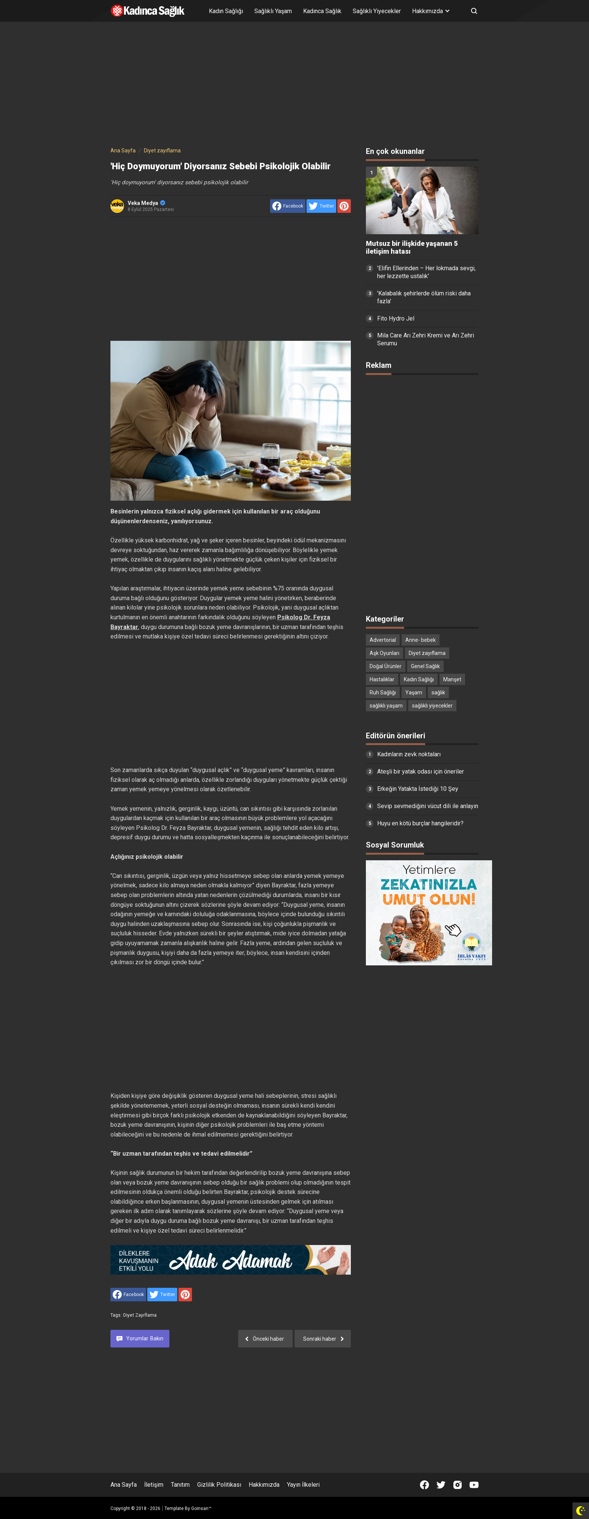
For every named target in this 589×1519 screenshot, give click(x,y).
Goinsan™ (201, 1508)
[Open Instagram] (457, 1484)
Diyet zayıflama (140, 1315)
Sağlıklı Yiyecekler (377, 11)
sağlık (438, 692)
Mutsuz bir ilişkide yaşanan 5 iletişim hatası (412, 247)
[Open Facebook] (424, 1484)
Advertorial (383, 640)
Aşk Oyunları (384, 653)
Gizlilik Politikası (219, 1484)
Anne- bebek (420, 640)
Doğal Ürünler (386, 666)
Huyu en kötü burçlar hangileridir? (420, 823)
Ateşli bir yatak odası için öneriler (420, 771)
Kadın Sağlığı (226, 11)
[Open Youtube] (474, 1484)
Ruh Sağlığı (383, 692)
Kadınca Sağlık (322, 11)
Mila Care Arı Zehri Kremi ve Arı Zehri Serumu (425, 339)
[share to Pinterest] (344, 206)
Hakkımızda (264, 1484)
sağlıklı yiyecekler (432, 706)
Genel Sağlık (425, 666)
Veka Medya (146, 203)
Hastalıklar (382, 679)
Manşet (452, 679)
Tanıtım (180, 1484)
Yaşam (413, 692)
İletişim (153, 1484)
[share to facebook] (287, 206)
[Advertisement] (294, 85)
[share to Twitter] (321, 206)
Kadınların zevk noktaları (409, 754)
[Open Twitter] (441, 1484)
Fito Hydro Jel (395, 318)
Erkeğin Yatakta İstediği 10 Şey (417, 788)
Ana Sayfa (123, 1484)
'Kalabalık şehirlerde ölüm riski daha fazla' (424, 297)
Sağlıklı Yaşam (273, 11)
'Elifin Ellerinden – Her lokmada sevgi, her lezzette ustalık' (426, 272)
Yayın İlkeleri (303, 1484)
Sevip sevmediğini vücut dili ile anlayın (427, 806)
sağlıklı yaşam (386, 706)
